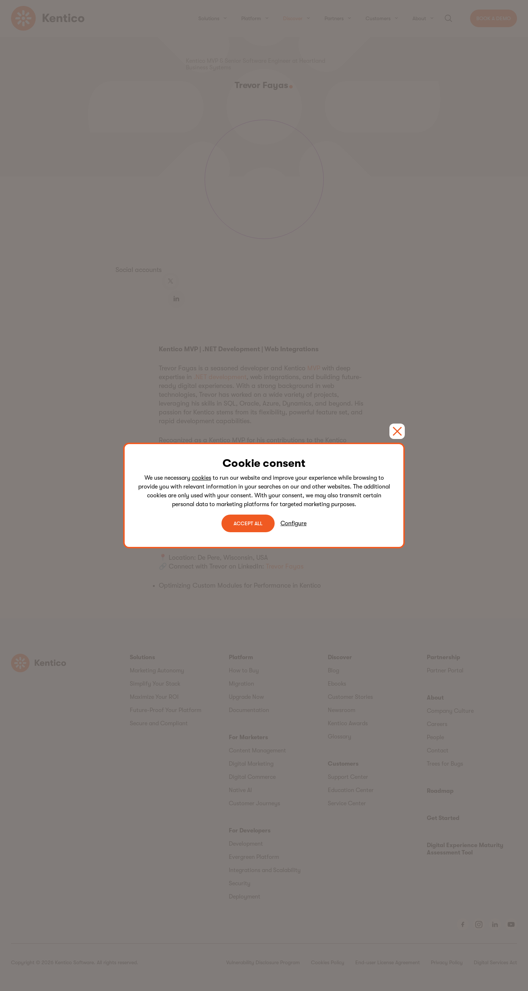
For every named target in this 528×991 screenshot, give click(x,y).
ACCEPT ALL (248, 523)
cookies (201, 478)
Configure (293, 523)
